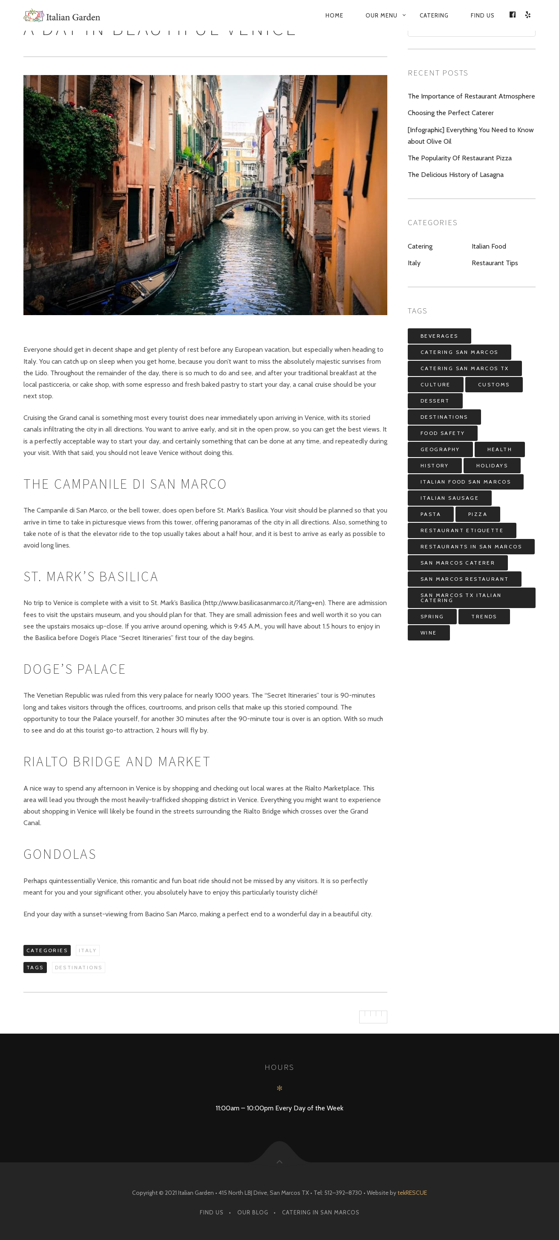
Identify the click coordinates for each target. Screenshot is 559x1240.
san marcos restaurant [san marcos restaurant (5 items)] (465, 579)
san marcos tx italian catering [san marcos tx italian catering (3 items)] (461, 597)
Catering (434, 15)
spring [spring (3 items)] (432, 616)
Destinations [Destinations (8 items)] (444, 417)
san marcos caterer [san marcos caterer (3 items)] (458, 562)
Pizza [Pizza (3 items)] (477, 514)
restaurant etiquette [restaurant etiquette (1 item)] (462, 530)
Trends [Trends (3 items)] (484, 616)
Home (334, 15)
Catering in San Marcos (321, 1212)
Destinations (79, 967)
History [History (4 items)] (435, 465)
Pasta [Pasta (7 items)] (431, 514)
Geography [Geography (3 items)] (440, 449)
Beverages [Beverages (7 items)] (439, 336)
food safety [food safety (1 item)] (443, 433)
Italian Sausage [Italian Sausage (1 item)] (450, 498)
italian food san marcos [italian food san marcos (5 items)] (466, 481)
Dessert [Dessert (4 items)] (435, 400)
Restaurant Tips (495, 263)
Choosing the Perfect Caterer (451, 113)
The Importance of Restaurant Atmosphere (471, 96)
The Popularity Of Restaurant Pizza (460, 158)
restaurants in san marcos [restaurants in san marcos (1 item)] (471, 546)
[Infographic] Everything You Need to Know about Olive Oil (471, 135)
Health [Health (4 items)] (499, 449)
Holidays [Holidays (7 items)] (492, 465)
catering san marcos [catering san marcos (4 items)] (459, 352)
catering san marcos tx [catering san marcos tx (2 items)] (465, 368)
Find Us (483, 15)
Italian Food (489, 246)
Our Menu (382, 15)
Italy (88, 950)
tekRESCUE (412, 1193)
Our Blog (252, 1212)
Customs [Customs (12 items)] (494, 384)
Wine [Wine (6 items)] (429, 632)
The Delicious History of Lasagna (456, 175)
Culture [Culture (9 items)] (436, 384)
